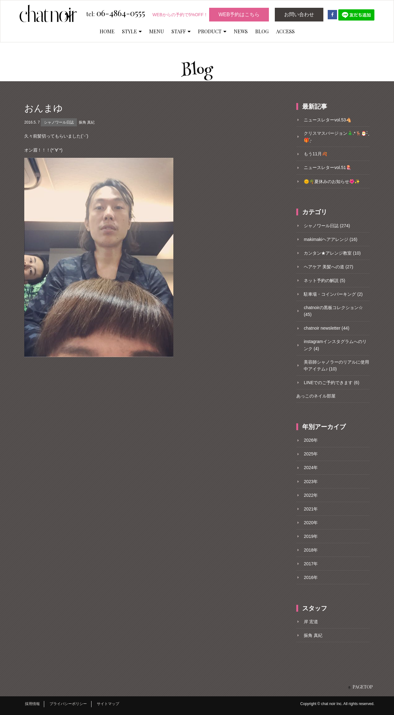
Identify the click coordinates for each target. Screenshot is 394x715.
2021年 (311, 508)
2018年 (311, 550)
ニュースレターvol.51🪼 (327, 167)
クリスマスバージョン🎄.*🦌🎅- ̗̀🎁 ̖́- (336, 137)
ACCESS (285, 31)
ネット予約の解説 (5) (324, 280)
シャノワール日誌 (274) (327, 225)
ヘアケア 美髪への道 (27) (328, 266)
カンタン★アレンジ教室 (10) (332, 253)
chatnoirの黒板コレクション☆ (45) (333, 311)
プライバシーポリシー (68, 704)
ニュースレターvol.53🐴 (327, 119)
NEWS (241, 31)
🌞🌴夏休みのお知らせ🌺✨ (332, 181)
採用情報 (32, 704)
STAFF (180, 31)
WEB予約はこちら (239, 14)
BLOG (262, 31)
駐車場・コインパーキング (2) (333, 294)
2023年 (311, 481)
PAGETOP (363, 687)
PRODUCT (212, 31)
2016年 (311, 577)
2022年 (311, 495)
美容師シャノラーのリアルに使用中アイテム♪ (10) (336, 365)
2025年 (311, 453)
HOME (107, 31)
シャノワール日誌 (59, 122)
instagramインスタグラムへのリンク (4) (335, 345)
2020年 (311, 522)
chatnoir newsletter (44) (326, 328)
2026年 (311, 440)
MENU (156, 31)
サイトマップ (108, 704)
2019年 (311, 536)
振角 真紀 (87, 122)
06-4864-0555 (115, 13)
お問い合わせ (299, 14)
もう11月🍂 (315, 153)
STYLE (132, 31)
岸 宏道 (311, 621)
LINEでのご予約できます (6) (331, 382)
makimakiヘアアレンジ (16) (330, 239)
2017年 (311, 563)
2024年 (311, 467)
